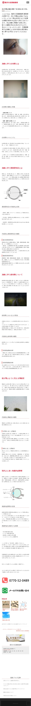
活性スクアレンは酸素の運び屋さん (11, 680)
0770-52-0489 (6, 649)
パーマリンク (24, 624)
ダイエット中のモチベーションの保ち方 (11, 629)
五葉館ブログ (10, 624)
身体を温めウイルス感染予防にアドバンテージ (13, 688)
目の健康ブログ (17, 624)
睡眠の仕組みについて (8, 692)
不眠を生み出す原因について (9, 695)
